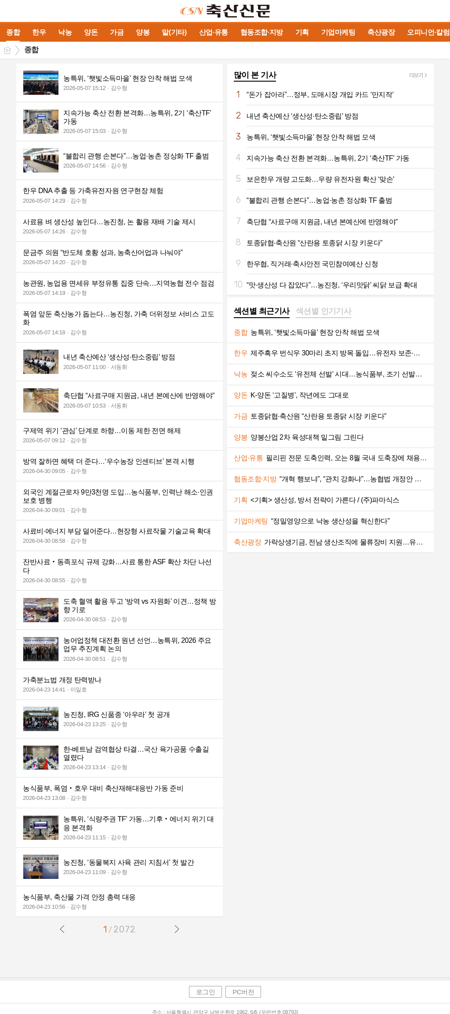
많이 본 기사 (255, 75)
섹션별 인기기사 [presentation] (324, 311)
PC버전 (243, 992)
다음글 (176, 928)
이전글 (62, 928)
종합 (31, 50)
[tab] (262, 312)
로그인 (205, 992)
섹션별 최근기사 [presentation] (262, 311)
